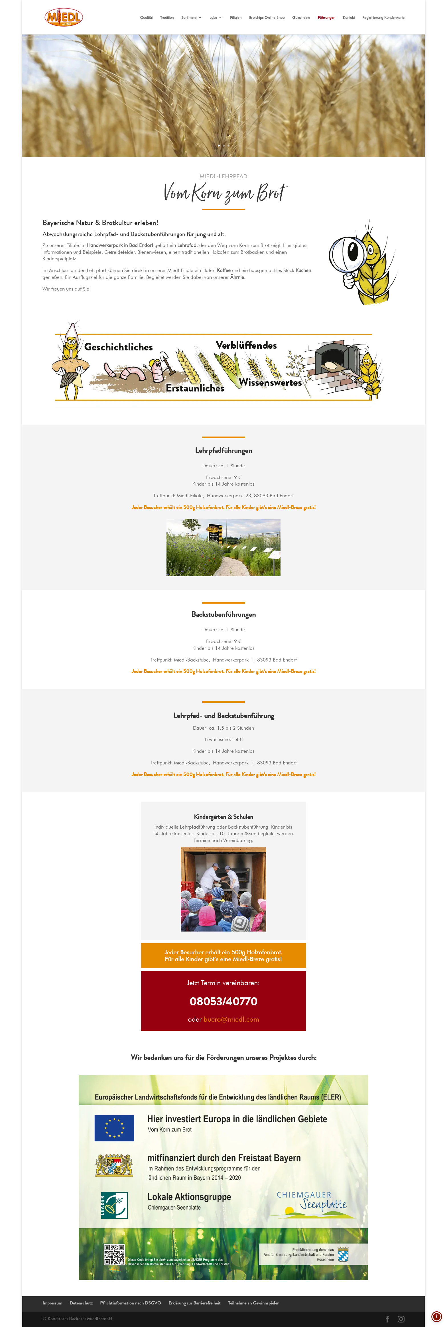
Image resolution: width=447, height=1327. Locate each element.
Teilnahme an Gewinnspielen (253, 1303)
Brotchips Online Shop (267, 17)
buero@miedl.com (231, 1019)
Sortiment (188, 17)
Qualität (146, 17)
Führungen (326, 17)
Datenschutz (81, 1303)
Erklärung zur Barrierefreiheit (194, 1303)
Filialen (235, 17)
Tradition (167, 17)
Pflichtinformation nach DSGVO (130, 1303)
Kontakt (349, 17)
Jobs (213, 17)
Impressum (52, 1303)
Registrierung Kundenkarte (383, 17)
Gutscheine (301, 17)
